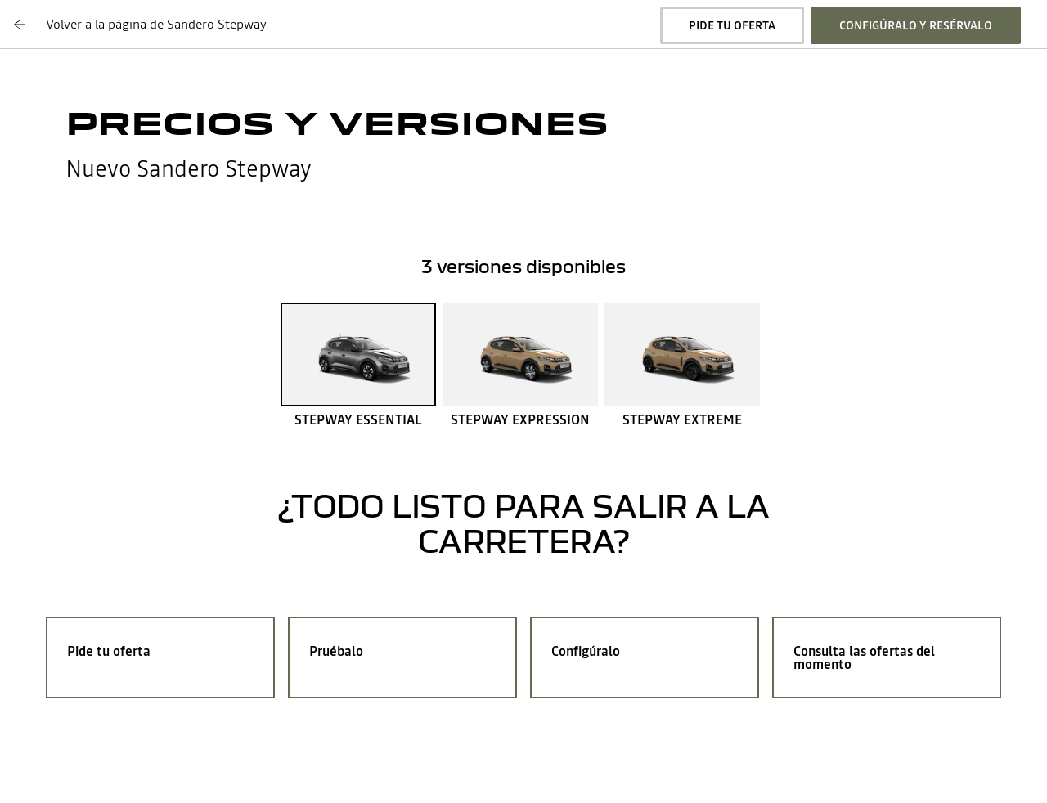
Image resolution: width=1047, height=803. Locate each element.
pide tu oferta (732, 25)
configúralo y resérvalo (915, 25)
